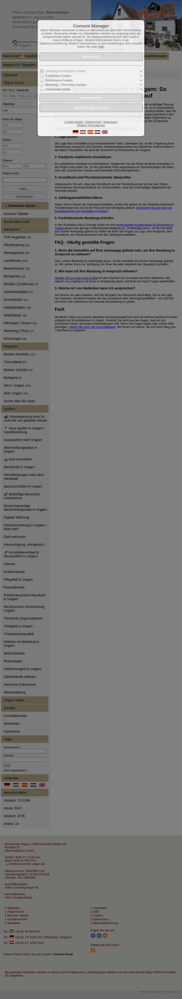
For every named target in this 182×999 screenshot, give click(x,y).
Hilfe (101, 46)
